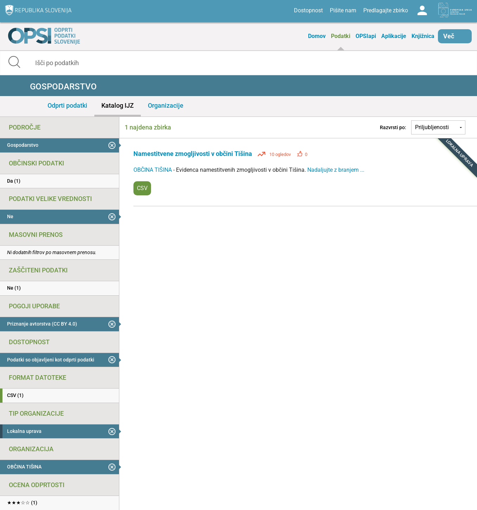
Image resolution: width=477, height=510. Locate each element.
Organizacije (165, 105)
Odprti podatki (67, 105)
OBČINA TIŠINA (153, 169)
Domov (317, 36)
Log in (422, 10)
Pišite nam (343, 10)
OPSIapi (366, 36)
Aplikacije (393, 36)
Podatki (340, 36)
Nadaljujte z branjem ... (335, 169)
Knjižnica (423, 36)
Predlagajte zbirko (385, 10)
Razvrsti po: (393, 127)
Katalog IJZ (117, 105)
